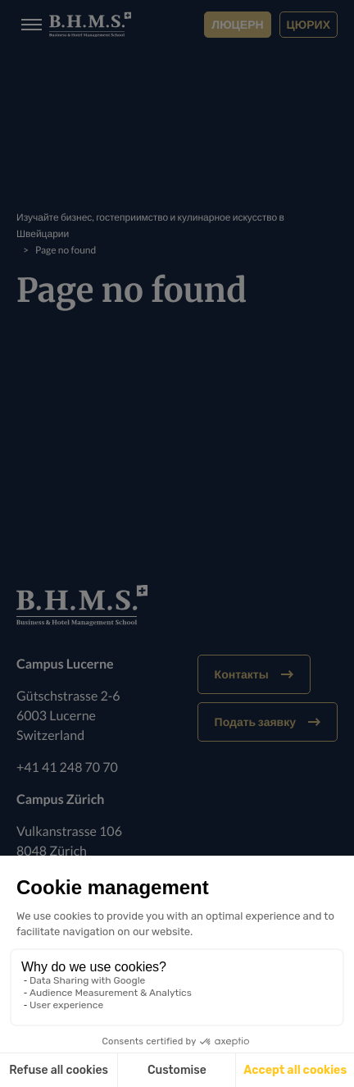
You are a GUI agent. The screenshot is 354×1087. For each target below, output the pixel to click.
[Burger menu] (26, 25)
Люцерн (237, 24)
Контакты (254, 674)
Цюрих (308, 24)
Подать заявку (267, 721)
